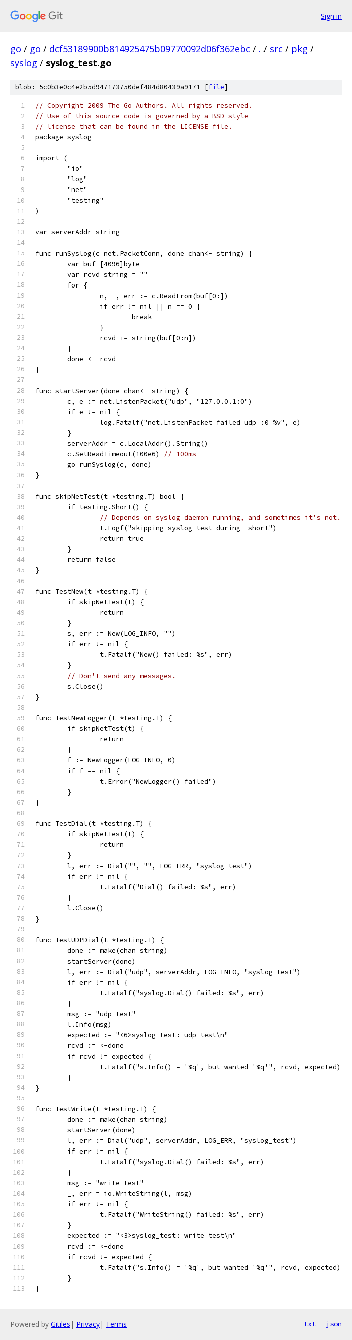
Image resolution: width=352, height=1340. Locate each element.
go (15, 49)
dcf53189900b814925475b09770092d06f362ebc (149, 49)
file (216, 87)
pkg (299, 49)
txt (310, 1323)
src (276, 49)
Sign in (331, 16)
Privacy (88, 1324)
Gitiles (60, 1324)
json (334, 1323)
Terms (116, 1324)
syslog (23, 63)
